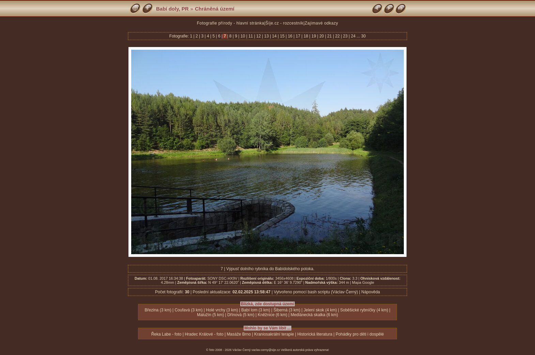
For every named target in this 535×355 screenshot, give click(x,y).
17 (297, 36)
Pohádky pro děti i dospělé (360, 334)
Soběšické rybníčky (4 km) (364, 310)
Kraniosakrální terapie (274, 334)
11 (250, 36)
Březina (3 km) (158, 310)
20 (321, 36)
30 (363, 36)
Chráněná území (214, 9)
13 (266, 36)
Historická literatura (314, 334)
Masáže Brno (239, 334)
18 (306, 36)
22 (337, 36)
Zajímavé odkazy (321, 23)
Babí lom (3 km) (255, 310)
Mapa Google (363, 282)
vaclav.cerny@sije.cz (265, 350)
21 (329, 36)
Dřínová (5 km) (240, 314)
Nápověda (370, 292)
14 (274, 36)
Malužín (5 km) (210, 314)
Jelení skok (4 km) (320, 310)
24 (353, 36)
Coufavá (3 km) (188, 310)
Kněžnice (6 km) (272, 314)
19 (313, 36)
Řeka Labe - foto (166, 334)
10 (242, 36)
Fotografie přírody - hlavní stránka (230, 23)
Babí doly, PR (172, 9)
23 (345, 36)
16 (290, 36)
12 (258, 36)
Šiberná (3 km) (287, 310)
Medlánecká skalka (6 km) (314, 314)
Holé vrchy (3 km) (222, 310)
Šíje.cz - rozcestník (284, 23)
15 (282, 36)
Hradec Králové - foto (204, 334)
